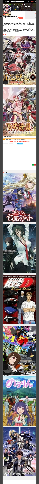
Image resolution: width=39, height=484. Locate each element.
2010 (35, 13)
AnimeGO (6, 1)
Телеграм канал (20, 143)
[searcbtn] (12, 1)
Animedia (14, 12)
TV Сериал (16, 4)
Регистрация (32, 1)
